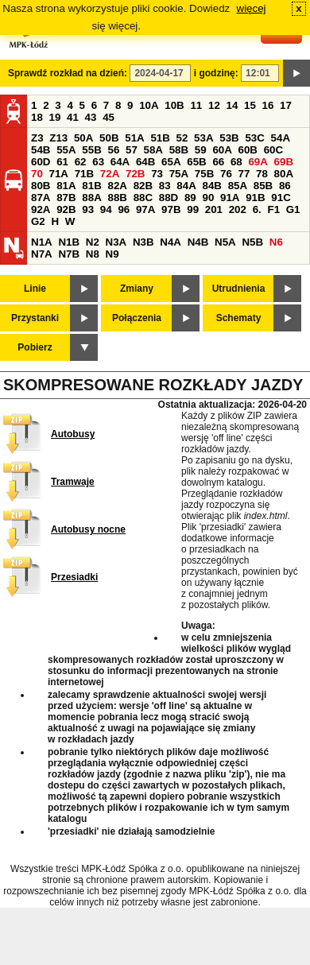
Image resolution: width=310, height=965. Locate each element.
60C (273, 150)
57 (132, 150)
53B (228, 138)
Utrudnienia (238, 288)
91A (229, 197)
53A (203, 138)
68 (236, 162)
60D (40, 162)
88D (168, 197)
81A (66, 186)
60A (221, 150)
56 (113, 150)
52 (182, 138)
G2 (38, 221)
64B (145, 162)
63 (98, 162)
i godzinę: (216, 73)
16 (268, 105)
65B (196, 162)
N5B (252, 242)
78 (262, 174)
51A (134, 138)
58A (153, 150)
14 (232, 105)
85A (237, 186)
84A (186, 186)
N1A (41, 242)
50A (83, 138)
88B (116, 197)
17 (286, 105)
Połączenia (136, 318)
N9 (112, 254)
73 (157, 174)
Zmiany (136, 288)
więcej (251, 8)
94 (106, 209)
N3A (116, 242)
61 (62, 162)
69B (283, 162)
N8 (92, 254)
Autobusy (73, 434)
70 (37, 174)
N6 (276, 242)
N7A (41, 254)
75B (204, 174)
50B (108, 138)
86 (285, 186)
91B (255, 197)
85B (263, 186)
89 (190, 197)
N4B (198, 242)
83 (165, 186)
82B (143, 186)
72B (135, 174)
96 (124, 209)
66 (218, 162)
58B (178, 150)
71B (84, 174)
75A (178, 174)
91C (280, 197)
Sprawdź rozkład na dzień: (67, 73)
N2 (92, 242)
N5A (225, 242)
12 (214, 105)
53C (254, 138)
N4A (170, 242)
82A (116, 186)
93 (88, 209)
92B (66, 209)
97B (170, 209)
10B (174, 105)
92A (40, 209)
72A (109, 174)
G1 (293, 209)
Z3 (37, 138)
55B (91, 150)
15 (250, 105)
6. (257, 209)
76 (226, 174)
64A (120, 162)
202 (237, 209)
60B (248, 150)
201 (214, 209)
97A (145, 209)
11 (196, 105)
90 (208, 197)
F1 (273, 209)
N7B (68, 254)
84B (211, 186)
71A (58, 174)
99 (193, 209)
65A (170, 162)
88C (143, 197)
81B (91, 186)
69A (257, 162)
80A (283, 174)
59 (201, 150)
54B (40, 150)
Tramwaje (73, 481)
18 (37, 117)
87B (66, 197)
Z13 (58, 138)
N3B (143, 242)
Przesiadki (74, 577)
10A (148, 105)
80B (40, 186)
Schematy (239, 318)
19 (55, 117)
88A (91, 197)
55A (66, 150)
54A (280, 138)
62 (81, 162)
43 (91, 117)
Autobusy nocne (88, 529)
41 (73, 117)
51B (159, 138)
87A (40, 197)
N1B (68, 242)
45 (108, 117)
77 (244, 174)
